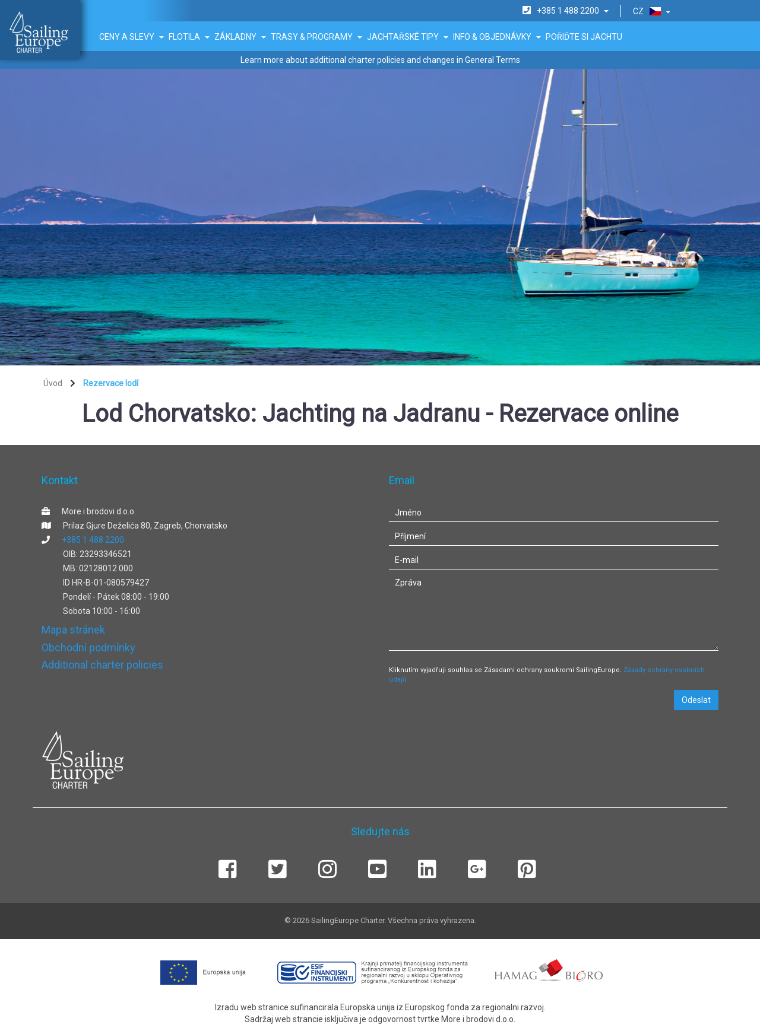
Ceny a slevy (131, 37)
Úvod (52, 383)
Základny (240, 37)
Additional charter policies (102, 664)
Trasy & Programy (316, 37)
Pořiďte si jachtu (584, 37)
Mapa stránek (73, 629)
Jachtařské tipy (407, 37)
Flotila (189, 37)
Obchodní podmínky (88, 647)
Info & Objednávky (497, 37)
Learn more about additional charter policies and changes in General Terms (380, 60)
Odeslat (696, 700)
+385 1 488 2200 (93, 540)
